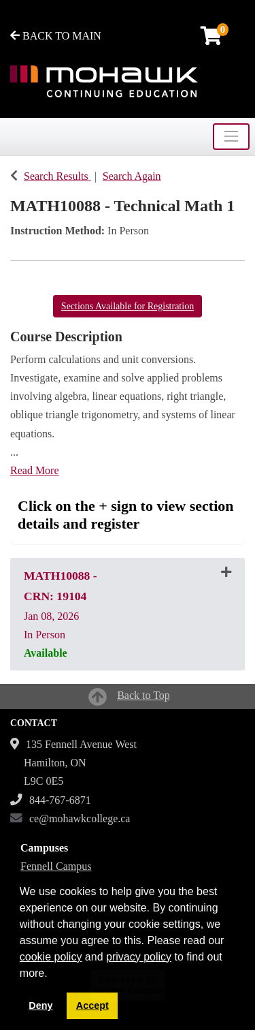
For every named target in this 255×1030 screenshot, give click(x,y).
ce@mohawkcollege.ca (79, 818)
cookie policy (51, 957)
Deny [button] (40, 1005)
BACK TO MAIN (55, 36)
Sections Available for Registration (127, 306)
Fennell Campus (55, 866)
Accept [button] (92, 1005)
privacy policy (138, 957)
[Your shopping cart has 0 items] (212, 39)
